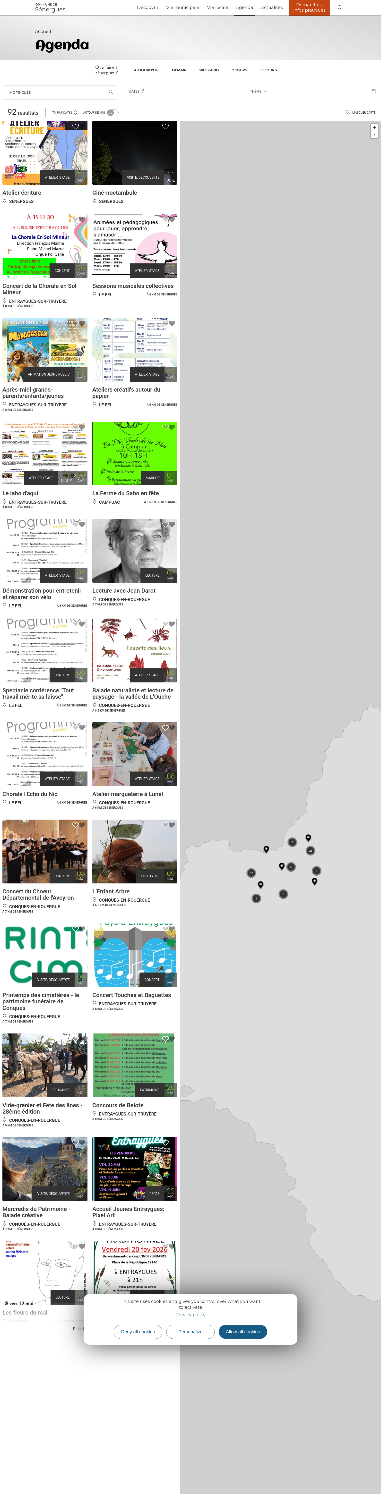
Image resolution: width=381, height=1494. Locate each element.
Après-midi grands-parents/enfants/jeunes (33, 392)
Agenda (244, 7)
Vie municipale (182, 7)
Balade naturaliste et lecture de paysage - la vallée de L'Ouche (132, 693)
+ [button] (374, 127)
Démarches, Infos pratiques (309, 7)
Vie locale (217, 7)
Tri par (65, 112)
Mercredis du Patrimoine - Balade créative (36, 1212)
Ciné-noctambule (114, 192)
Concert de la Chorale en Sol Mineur (39, 289)
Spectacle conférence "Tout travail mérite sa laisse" (38, 693)
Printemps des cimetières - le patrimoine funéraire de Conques (40, 1001)
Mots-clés (20, 92)
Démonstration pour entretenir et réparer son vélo (41, 593)
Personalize (190, 1331)
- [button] (374, 135)
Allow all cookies (243, 1331)
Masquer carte (360, 112)
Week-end (209, 70)
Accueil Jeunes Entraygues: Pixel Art (128, 1212)
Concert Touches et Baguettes (131, 995)
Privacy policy (190, 1315)
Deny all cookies (138, 1331)
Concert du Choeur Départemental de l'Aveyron (38, 894)
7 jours (239, 70)
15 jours (268, 70)
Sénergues (50, 8)
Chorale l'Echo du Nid (30, 794)
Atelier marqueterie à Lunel (127, 794)
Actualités (272, 7)
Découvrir (147, 7)
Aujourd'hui (146, 70)
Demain (179, 70)
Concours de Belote (117, 1105)
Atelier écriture (21, 192)
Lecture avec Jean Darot (124, 590)
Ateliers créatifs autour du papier (126, 392)
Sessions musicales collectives (133, 286)
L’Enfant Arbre (111, 891)
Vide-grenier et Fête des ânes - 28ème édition (42, 1108)
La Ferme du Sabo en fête (125, 493)
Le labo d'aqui (20, 493)
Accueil (43, 31)
